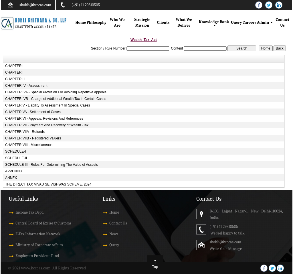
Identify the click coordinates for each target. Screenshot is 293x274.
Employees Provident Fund (37, 255)
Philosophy (97, 22)
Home (81, 22)
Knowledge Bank (214, 22)
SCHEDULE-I (15, 151)
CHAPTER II (14, 72)
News (113, 234)
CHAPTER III (15, 79)
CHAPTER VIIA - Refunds (25, 132)
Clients (163, 22)
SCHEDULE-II (16, 158)
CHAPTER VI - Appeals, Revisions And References (44, 119)
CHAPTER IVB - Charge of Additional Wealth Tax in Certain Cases (55, 99)
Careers (249, 22)
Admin (265, 22)
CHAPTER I (14, 66)
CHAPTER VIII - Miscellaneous (28, 145)
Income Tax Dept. (29, 212)
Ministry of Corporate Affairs (39, 245)
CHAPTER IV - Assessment (26, 86)
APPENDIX (14, 171)
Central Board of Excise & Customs (43, 223)
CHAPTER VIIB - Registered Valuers (33, 138)
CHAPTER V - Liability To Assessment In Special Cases (47, 105)
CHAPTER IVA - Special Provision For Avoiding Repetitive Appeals (55, 92)
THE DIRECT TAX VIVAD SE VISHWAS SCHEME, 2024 (48, 184)
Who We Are (117, 22)
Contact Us (282, 22)
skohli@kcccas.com (35, 5)
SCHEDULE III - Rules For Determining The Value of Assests (51, 165)
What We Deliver (184, 22)
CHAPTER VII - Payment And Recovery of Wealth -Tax (46, 125)
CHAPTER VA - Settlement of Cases (33, 112)
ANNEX (11, 178)
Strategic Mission (142, 22)
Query (236, 22)
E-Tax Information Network (37, 234)
